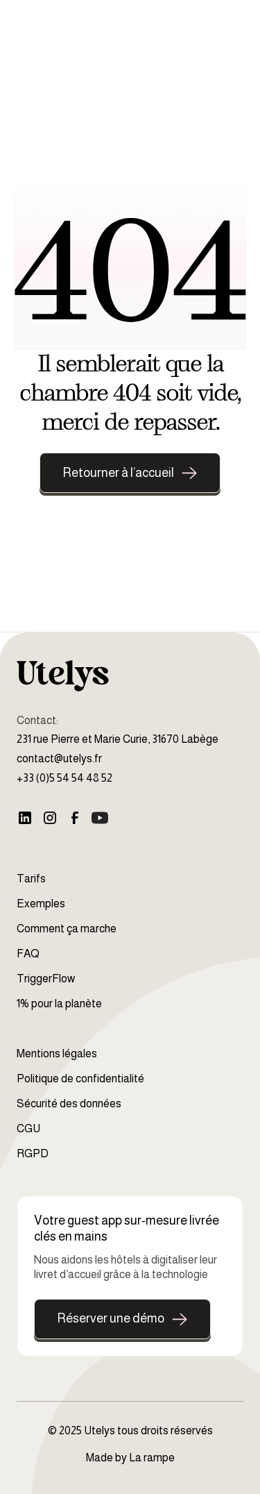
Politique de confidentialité (80, 1078)
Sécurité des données (69, 1103)
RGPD (33, 1153)
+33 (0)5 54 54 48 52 (64, 778)
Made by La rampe (130, 1457)
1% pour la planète (59, 1003)
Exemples (41, 903)
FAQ (28, 953)
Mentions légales (57, 1053)
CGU (28, 1128)
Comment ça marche (66, 928)
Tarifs (31, 878)
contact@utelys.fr (59, 758)
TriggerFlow (46, 978)
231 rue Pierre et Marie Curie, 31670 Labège (117, 739)
